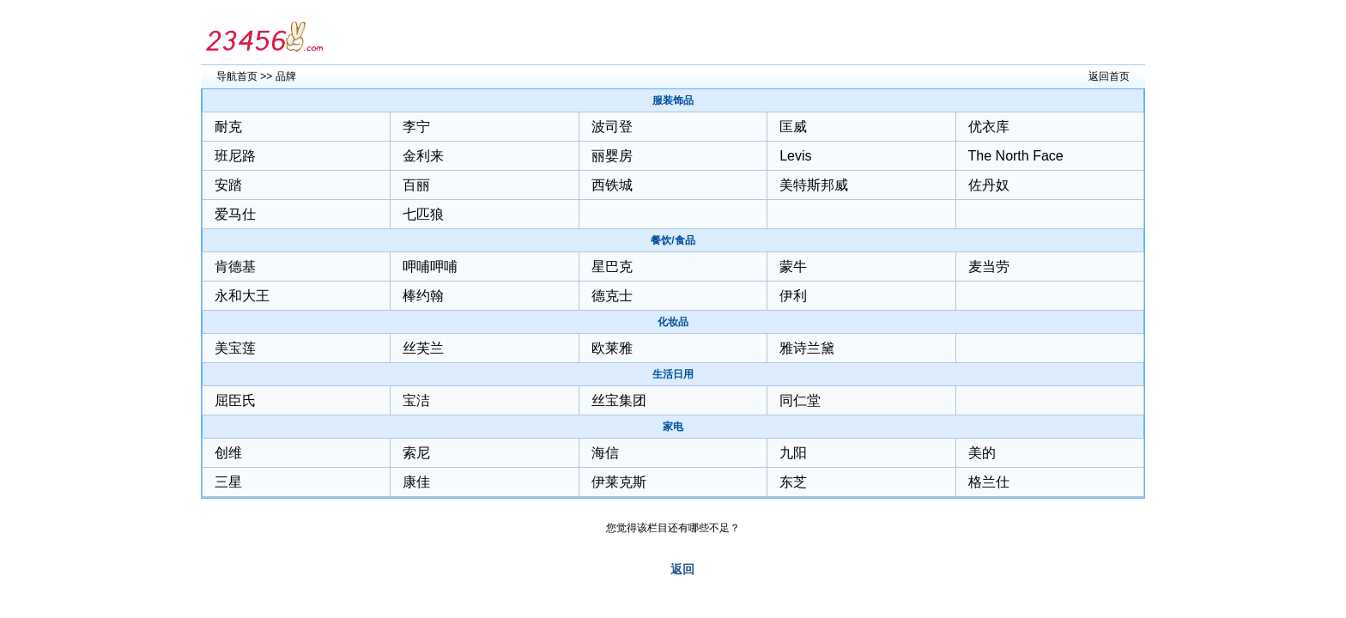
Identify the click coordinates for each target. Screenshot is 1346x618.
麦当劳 (989, 266)
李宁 (416, 126)
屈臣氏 (235, 400)
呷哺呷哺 (430, 266)
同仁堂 (800, 400)
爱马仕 (235, 214)
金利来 (423, 155)
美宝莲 (235, 348)
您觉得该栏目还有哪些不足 (668, 528)
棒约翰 (423, 295)
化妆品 (673, 322)
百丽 (416, 185)
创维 (228, 452)
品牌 (286, 76)
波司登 (612, 126)
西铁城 (612, 185)
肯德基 (235, 266)
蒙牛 (793, 266)
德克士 (612, 295)
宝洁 (416, 400)
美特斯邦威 (813, 185)
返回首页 (1109, 76)
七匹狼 (423, 214)
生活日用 (673, 374)
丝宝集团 (618, 400)
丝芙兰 (423, 348)
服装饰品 (673, 100)
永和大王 (242, 295)
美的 (982, 452)
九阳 (793, 452)
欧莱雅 (612, 348)
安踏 (228, 185)
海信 (605, 452)
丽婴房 (612, 155)
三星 (228, 482)
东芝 (793, 482)
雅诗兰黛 (806, 348)
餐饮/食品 (672, 240)
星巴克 (612, 266)
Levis (795, 155)
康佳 (416, 482)
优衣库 (989, 126)
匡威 (793, 126)
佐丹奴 (989, 185)
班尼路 (235, 155)
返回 (682, 569)
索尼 (416, 452)
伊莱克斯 (618, 482)
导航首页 (237, 76)
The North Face (1016, 155)
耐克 (228, 126)
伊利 (793, 295)
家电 (673, 427)
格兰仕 (989, 482)
